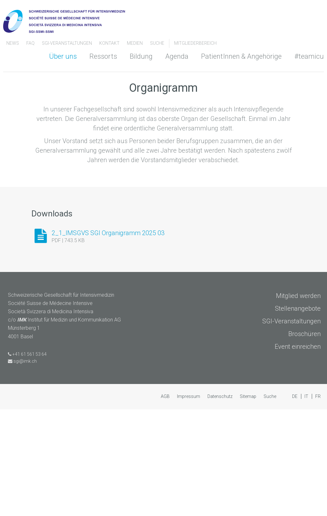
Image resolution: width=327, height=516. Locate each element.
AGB (166, 503)
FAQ (31, 43)
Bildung (141, 56)
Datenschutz (220, 503)
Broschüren (304, 441)
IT (306, 503)
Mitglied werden (298, 403)
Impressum (189, 503)
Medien (135, 43)
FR (318, 503)
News (13, 43)
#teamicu (309, 56)
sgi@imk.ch (25, 467)
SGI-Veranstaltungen (67, 43)
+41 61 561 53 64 (29, 460)
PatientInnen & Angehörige (241, 56)
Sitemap (248, 503)
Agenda (176, 56)
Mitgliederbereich (195, 43)
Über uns (63, 56)
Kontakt (110, 43)
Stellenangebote (298, 415)
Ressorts (103, 56)
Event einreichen (298, 453)
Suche (157, 43)
